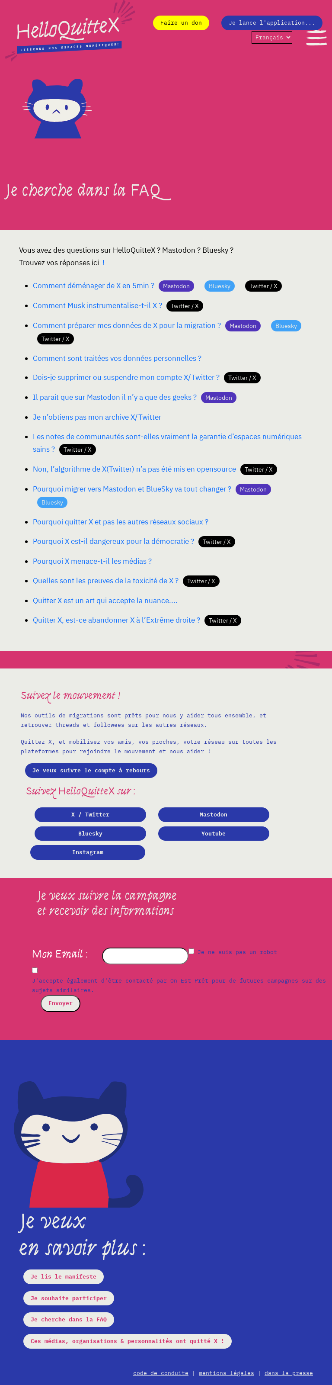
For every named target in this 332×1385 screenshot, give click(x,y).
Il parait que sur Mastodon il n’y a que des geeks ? (115, 397)
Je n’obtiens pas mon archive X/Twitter (97, 417)
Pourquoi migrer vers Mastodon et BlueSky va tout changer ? (132, 489)
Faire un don (181, 22)
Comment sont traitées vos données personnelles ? (117, 358)
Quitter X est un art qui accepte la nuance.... (105, 600)
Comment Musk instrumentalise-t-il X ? (97, 305)
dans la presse (289, 1373)
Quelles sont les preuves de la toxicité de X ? (106, 580)
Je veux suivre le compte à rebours (91, 770)
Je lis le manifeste (63, 1276)
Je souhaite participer (69, 1298)
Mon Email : (60, 954)
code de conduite (160, 1373)
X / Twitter (90, 814)
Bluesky (90, 833)
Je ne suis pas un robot (232, 952)
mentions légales (226, 1373)
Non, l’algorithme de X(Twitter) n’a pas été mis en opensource (134, 469)
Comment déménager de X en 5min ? (93, 285)
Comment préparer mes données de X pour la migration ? (127, 325)
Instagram (87, 852)
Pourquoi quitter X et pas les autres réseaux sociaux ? (120, 522)
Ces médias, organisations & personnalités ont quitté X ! (127, 1341)
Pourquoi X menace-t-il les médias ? (92, 561)
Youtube (213, 833)
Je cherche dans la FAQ (69, 1319)
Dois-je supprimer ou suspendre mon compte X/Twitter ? (126, 377)
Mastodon (213, 814)
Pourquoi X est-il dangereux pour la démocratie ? (113, 541)
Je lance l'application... (272, 22)
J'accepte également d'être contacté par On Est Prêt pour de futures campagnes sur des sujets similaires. (179, 985)
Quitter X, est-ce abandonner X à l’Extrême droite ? (116, 620)
